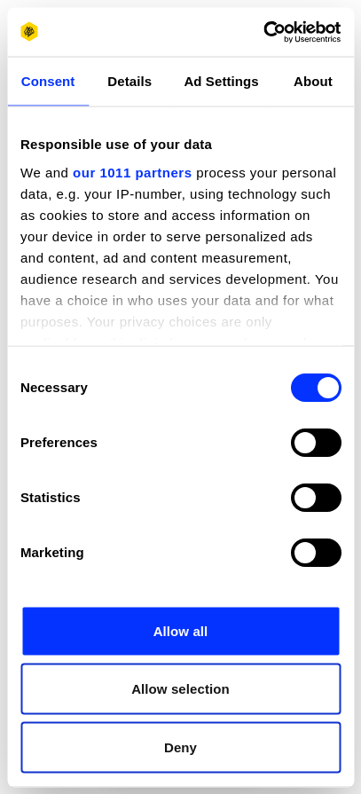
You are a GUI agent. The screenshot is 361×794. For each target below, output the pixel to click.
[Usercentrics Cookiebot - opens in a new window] (263, 31)
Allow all (180, 630)
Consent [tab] (48, 81)
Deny (180, 746)
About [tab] (313, 81)
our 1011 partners (132, 171)
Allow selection (180, 688)
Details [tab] (129, 81)
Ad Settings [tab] (221, 81)
